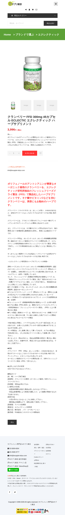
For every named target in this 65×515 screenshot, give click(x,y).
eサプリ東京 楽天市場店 (17, 459)
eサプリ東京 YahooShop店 (18, 466)
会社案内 (36, 444)
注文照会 (48, 447)
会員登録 (48, 451)
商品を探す (51, 23)
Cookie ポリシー (38, 457)
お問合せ (36, 460)
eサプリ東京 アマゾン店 (17, 463)
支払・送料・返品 (39, 447)
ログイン (48, 454)
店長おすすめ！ (50, 444)
